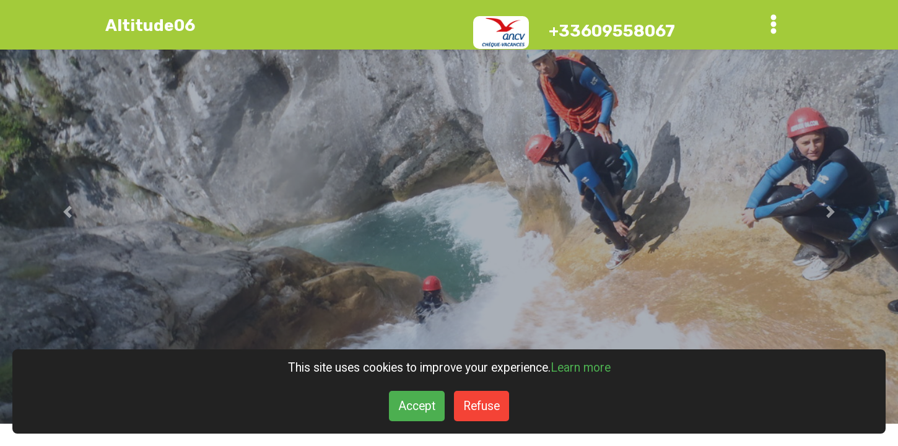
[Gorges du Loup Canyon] (449, 212)
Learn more (581, 368)
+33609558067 (612, 31)
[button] (67, 212)
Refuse (481, 406)
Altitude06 (150, 25)
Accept (416, 406)
